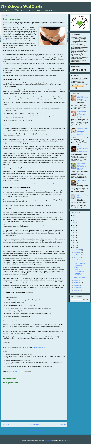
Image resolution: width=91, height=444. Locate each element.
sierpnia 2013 (77, 259)
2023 (74, 223)
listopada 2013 (78, 252)
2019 (74, 233)
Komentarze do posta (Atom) (37, 430)
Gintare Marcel (48, 440)
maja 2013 (77, 285)
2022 (74, 225)
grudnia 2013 (77, 250)
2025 (74, 218)
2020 (74, 230)
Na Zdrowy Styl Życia (21, 6)
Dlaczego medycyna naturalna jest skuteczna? (79, 273)
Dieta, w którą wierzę (79, 277)
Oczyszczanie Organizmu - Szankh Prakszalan (82, 97)
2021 (74, 228)
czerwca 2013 (78, 282)
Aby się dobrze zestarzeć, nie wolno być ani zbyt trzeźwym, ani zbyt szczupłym (82, 150)
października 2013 (79, 255)
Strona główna (34, 424)
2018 (74, 235)
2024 (74, 220)
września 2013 (78, 257)
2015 (74, 242)
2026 (74, 215)
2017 (74, 238)
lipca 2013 (77, 280)
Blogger (68, 440)
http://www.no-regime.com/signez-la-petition (17, 40)
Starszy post (62, 424)
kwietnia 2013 (78, 287)
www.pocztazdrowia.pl (39, 347)
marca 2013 (77, 290)
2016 (74, 240)
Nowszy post (6, 424)
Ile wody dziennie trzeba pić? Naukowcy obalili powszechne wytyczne (81, 166)
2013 (74, 247)
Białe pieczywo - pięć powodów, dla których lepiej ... (79, 263)
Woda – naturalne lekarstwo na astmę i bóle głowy (82, 196)
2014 (74, 245)
